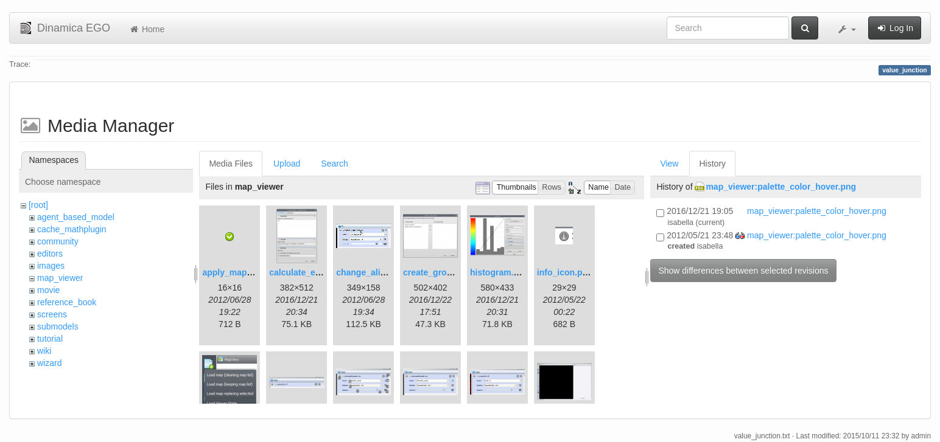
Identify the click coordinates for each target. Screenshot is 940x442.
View (669, 163)
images (51, 266)
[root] (38, 205)
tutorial (50, 339)
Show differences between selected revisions (743, 270)
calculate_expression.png (321, 272)
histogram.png (499, 272)
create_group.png (439, 272)
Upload (286, 163)
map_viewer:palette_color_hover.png (781, 187)
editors (50, 253)
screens (52, 314)
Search (334, 163)
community (58, 241)
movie (48, 290)
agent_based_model (75, 217)
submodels (58, 326)
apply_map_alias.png (245, 272)
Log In (894, 28)
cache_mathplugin (72, 229)
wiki (44, 351)
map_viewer (60, 278)
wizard (49, 363)
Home (146, 29)
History (712, 163)
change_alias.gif (369, 272)
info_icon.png (565, 272)
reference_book (66, 302)
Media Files (231, 163)
